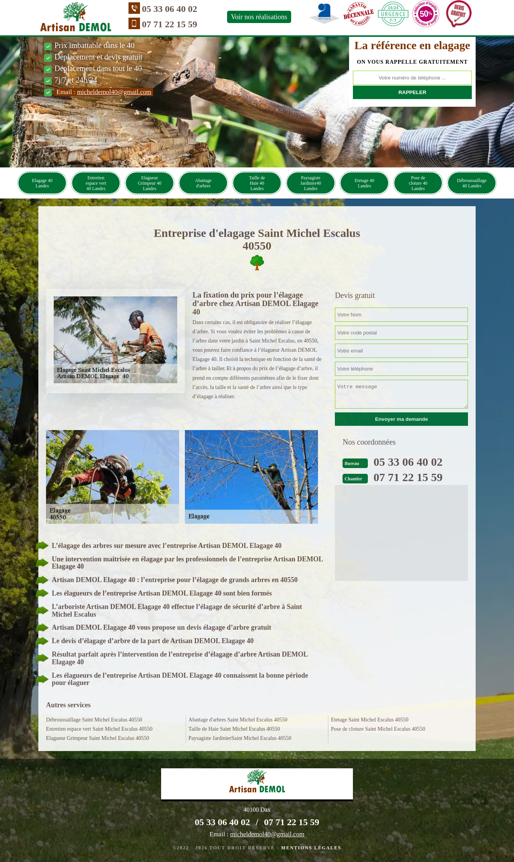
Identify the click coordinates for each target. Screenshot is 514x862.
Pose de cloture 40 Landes (418, 183)
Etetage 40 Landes (364, 183)
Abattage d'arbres (203, 183)
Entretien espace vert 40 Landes (96, 183)
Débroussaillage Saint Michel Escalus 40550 (94, 720)
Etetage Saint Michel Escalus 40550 (370, 720)
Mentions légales (311, 847)
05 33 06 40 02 (169, 9)
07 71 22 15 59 (169, 24)
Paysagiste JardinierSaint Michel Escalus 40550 (239, 738)
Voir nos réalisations (259, 17)
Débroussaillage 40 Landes (471, 183)
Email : (103, 92)
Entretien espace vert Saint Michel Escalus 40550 (99, 729)
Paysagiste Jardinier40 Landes (310, 183)
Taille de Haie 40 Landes (257, 183)
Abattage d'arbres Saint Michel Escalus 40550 (237, 720)
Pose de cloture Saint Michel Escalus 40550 (378, 729)
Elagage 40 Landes (42, 183)
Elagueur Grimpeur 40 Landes (149, 183)
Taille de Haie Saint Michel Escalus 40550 (234, 729)
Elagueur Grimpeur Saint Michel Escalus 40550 (97, 738)
